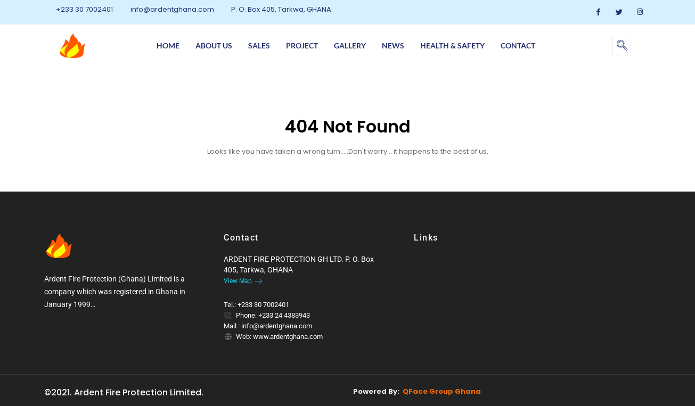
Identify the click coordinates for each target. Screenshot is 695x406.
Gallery (350, 45)
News (393, 45)
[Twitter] (619, 12)
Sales (259, 45)
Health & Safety (452, 45)
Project (302, 45)
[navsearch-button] (621, 46)
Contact (518, 45)
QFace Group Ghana (442, 391)
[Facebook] (598, 12)
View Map (243, 281)
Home (168, 45)
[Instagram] (640, 12)
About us (213, 45)
